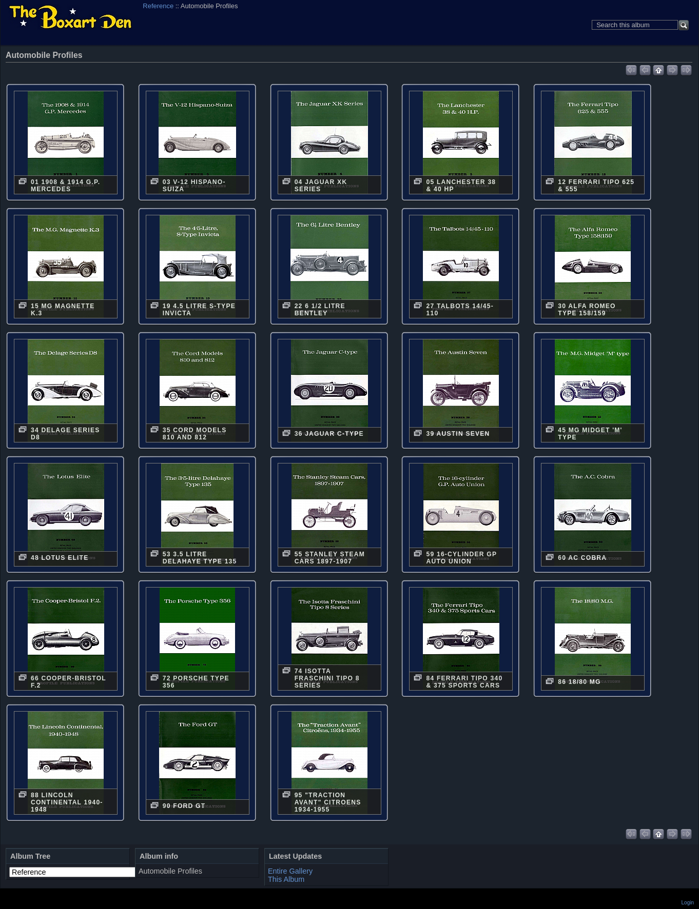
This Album (286, 879)
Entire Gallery (290, 871)
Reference (158, 6)
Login (688, 902)
